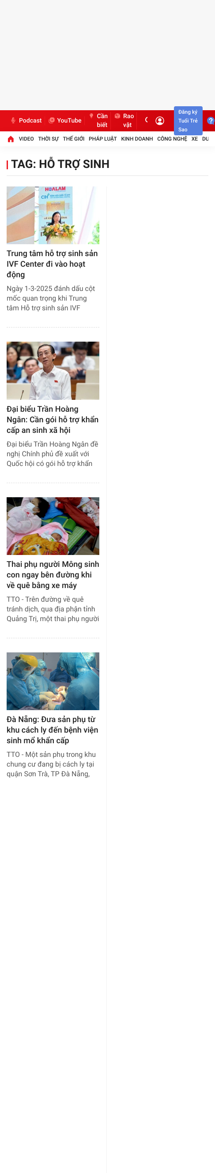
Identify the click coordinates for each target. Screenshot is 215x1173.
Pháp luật (103, 139)
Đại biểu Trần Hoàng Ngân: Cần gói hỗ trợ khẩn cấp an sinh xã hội (52, 420)
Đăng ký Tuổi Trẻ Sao (188, 121)
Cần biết (97, 121)
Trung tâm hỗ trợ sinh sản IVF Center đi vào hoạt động (52, 264)
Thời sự (48, 139)
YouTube (65, 120)
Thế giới (74, 139)
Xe (195, 139)
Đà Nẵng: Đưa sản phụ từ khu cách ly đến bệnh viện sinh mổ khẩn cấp (52, 730)
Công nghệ (172, 139)
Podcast (25, 120)
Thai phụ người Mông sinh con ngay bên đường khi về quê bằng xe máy (53, 575)
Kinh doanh (137, 139)
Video (26, 139)
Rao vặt (123, 121)
